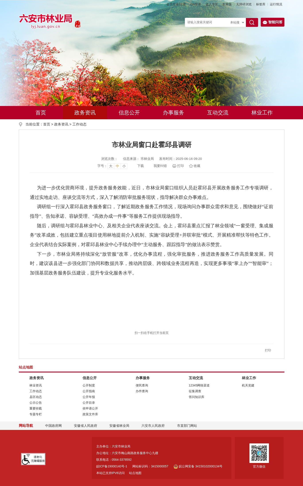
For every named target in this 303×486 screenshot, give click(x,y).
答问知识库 (196, 397)
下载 (140, 166)
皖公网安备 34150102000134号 (198, 466)
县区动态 (35, 397)
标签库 (260, 4)
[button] (227, 4)
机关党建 (248, 385)
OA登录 (195, 4)
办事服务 (173, 113)
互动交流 (217, 113)
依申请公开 (90, 408)
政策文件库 (90, 414)
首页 (40, 113)
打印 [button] (268, 350)
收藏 (197, 166)
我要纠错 (160, 166)
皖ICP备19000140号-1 (111, 466)
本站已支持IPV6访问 (110, 473)
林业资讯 (35, 385)
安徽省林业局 (119, 425)
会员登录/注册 (176, 4)
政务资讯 (85, 113)
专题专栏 (35, 414)
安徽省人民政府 (85, 425)
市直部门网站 (189, 425)
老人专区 (212, 4)
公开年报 (89, 397)
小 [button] (124, 166)
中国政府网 (53, 425)
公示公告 (35, 402)
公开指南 (89, 391)
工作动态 (79, 124)
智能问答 (272, 22)
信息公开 (129, 113)
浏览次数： (109, 159)
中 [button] (117, 166)
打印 (180, 166)
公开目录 (89, 402)
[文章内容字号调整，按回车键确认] (112, 165)
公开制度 (89, 385)
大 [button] (110, 166)
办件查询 (142, 391)
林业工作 (262, 113)
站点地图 (135, 473)
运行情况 (276, 4)
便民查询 (142, 385)
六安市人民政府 (153, 425)
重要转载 (35, 408)
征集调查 (195, 391)
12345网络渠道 (199, 385)
